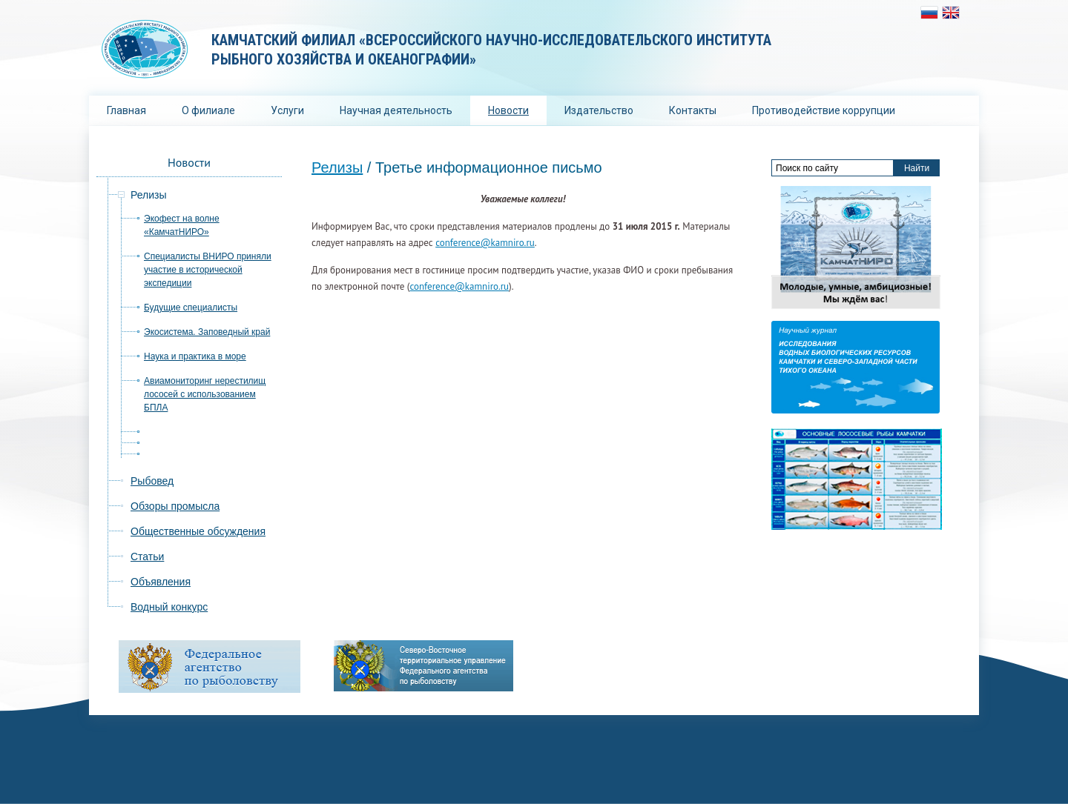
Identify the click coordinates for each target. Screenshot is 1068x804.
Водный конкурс (169, 607)
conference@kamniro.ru (485, 242)
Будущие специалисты (190, 307)
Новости (508, 110)
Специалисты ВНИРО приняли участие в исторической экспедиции (207, 269)
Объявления (161, 582)
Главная (126, 110)
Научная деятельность (396, 110)
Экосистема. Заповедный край (207, 332)
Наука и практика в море (195, 356)
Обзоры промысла (175, 506)
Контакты (692, 110)
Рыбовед (152, 481)
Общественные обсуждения (198, 531)
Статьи (147, 556)
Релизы (337, 167)
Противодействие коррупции (823, 110)
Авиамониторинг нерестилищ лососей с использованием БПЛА (205, 394)
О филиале (208, 110)
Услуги (287, 110)
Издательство (598, 110)
